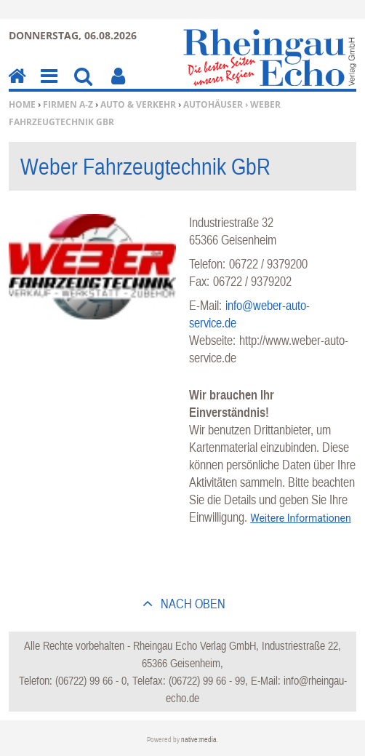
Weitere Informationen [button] (300, 518)
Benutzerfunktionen (118, 86)
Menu (48, 86)
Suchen (83, 86)
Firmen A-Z (68, 104)
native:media (199, 740)
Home (22, 104)
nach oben (191, 603)
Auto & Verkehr (138, 104)
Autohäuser (213, 104)
